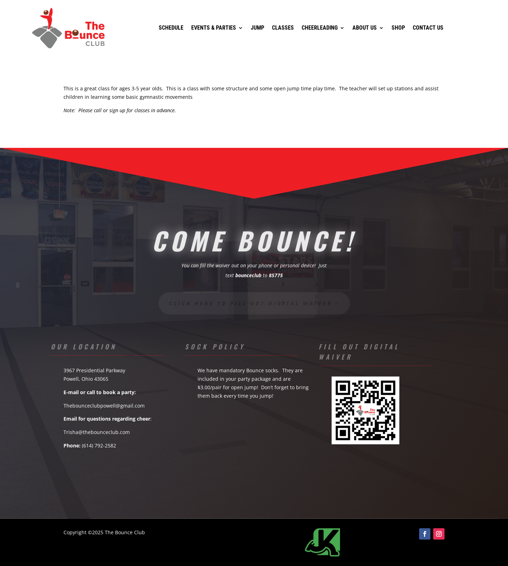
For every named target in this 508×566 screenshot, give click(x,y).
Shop (398, 27)
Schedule (171, 27)
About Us (364, 27)
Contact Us (428, 27)
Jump (257, 27)
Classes (283, 27)
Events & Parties (213, 27)
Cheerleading (320, 27)
